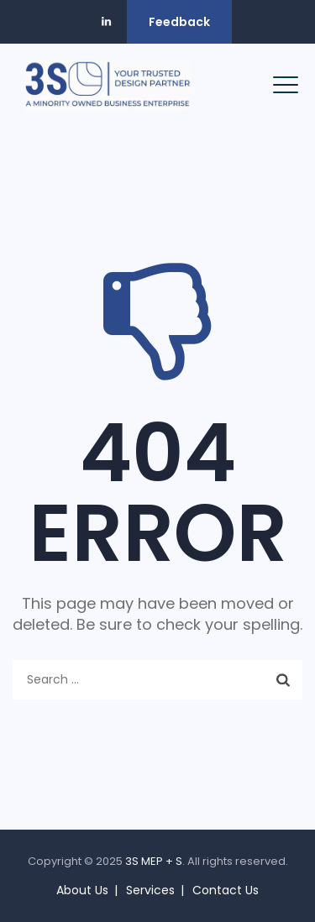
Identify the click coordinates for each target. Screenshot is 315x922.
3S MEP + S (153, 861)
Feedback (179, 21)
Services (150, 890)
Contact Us (225, 890)
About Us (82, 890)
